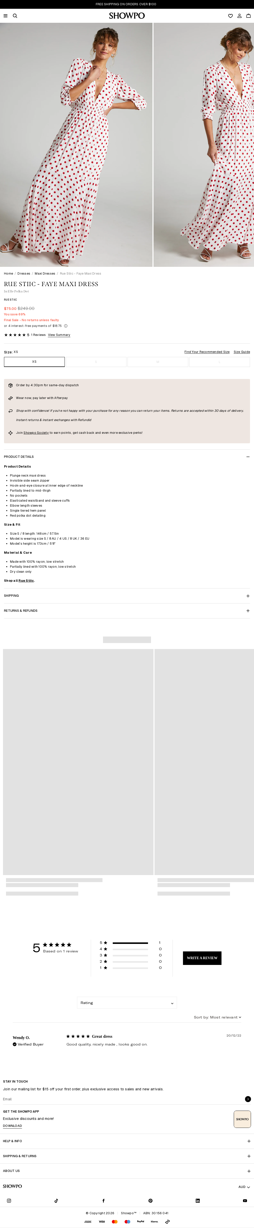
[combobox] (127, 1003)
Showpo (30, 433)
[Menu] (5, 15)
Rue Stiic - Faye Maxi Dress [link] (81, 273)
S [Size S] (96, 362)
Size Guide (242, 352)
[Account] (239, 15)
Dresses (24, 273)
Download (12, 1126)
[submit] (248, 1099)
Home (8, 273)
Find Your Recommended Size (207, 352)
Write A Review (202, 958)
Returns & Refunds (127, 610)
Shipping (127, 595)
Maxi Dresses (45, 273)
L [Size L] (219, 362)
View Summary (59, 335)
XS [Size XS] (34, 361)
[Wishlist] (230, 15)
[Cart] (248, 15)
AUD (244, 1187)
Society (42, 433)
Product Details (127, 457)
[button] (15, 16)
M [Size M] (157, 362)
